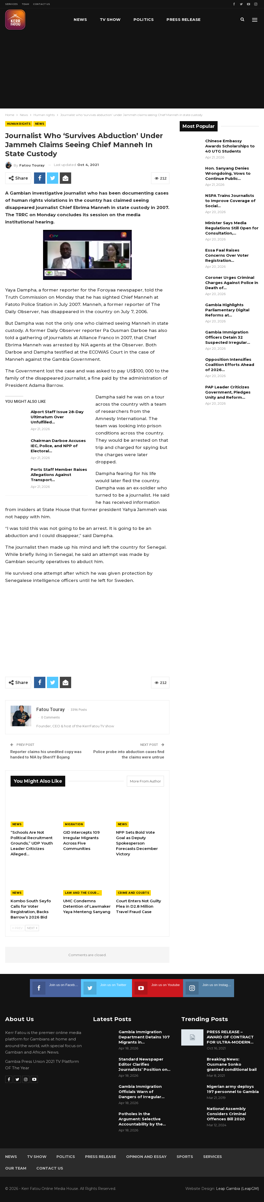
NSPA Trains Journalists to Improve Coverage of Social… (230, 200)
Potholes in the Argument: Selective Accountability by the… (142, 1118)
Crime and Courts (133, 893)
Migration (74, 824)
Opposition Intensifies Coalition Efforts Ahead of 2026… (229, 364)
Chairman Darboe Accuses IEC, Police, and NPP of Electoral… (58, 445)
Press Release (184, 19)
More (219, 19)
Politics (144, 19)
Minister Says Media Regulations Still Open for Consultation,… (232, 228)
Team (25, 4)
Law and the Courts (83, 893)
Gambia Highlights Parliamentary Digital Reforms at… (227, 310)
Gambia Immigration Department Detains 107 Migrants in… (144, 1037)
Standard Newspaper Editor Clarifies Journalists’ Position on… (144, 1064)
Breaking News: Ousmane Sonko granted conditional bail (232, 1064)
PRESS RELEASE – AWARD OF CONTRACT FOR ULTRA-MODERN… (230, 1037)
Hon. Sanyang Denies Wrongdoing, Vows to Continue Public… (228, 173)
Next (32, 928)
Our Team (15, 1168)
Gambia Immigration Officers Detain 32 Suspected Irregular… (227, 337)
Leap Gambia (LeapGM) (237, 1188)
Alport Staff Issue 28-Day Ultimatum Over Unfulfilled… (57, 416)
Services (11, 4)
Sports (185, 1156)
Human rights (19, 124)
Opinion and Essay (146, 1156)
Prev (17, 928)
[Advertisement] (132, 70)
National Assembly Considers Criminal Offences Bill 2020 (226, 1113)
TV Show (110, 19)
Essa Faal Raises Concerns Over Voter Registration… (227, 255)
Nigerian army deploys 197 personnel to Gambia (233, 1089)
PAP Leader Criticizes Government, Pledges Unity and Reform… (228, 392)
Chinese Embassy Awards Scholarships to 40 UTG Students (230, 146)
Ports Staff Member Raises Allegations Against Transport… (59, 474)
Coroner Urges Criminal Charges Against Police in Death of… (231, 282)
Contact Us (41, 4)
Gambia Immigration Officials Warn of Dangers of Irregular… (141, 1091)
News (80, 19)
